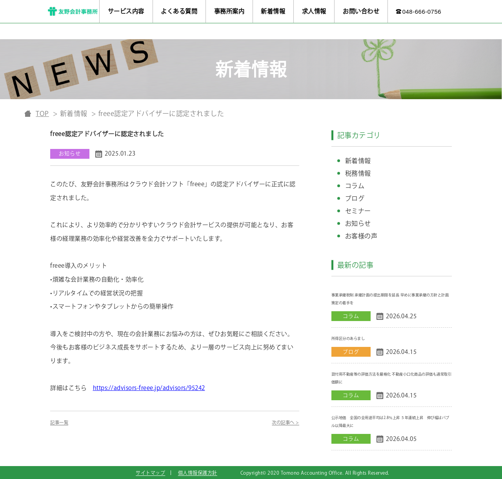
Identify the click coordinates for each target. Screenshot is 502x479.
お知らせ (358, 223)
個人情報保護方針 (197, 472)
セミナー (358, 211)
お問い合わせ (361, 11)
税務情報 (358, 173)
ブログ (355, 198)
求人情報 (314, 11)
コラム (355, 186)
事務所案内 (229, 11)
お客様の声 (361, 236)
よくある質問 (179, 11)
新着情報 (273, 11)
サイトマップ (150, 472)
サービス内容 (126, 11)
